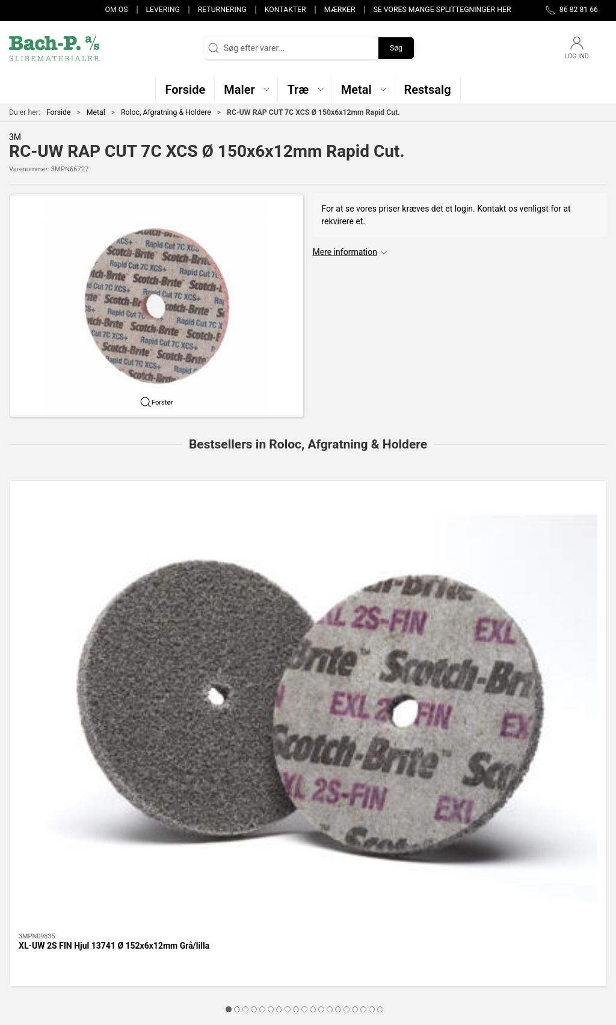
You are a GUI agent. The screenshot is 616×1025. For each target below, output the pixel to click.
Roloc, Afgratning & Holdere (166, 112)
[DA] (54, 48)
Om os (116, 9)
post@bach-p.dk (39, 905)
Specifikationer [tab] (47, 737)
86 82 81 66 (31, 893)
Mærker (340, 9)
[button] (246, 89)
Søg (396, 48)
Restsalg (233, 920)
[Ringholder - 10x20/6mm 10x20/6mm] (536, 536)
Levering (162, 9)
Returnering (222, 9)
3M (15, 137)
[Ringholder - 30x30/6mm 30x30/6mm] (384, 536)
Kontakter (285, 9)
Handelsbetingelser (458, 936)
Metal (96, 112)
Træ (224, 868)
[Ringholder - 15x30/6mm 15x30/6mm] (232, 536)
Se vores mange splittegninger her (442, 9)
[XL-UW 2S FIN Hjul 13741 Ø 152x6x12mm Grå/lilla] (80, 536)
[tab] (288, 675)
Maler (227, 885)
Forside (58, 112)
